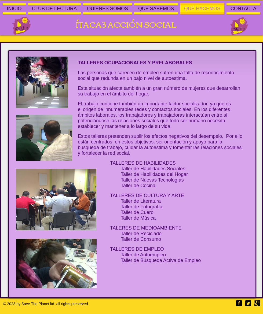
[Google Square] (257, 303)
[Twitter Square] (248, 303)
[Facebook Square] (239, 303)
